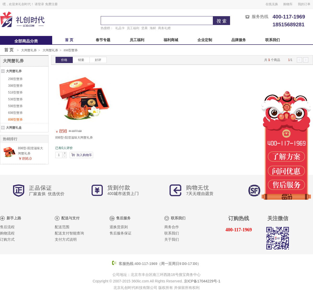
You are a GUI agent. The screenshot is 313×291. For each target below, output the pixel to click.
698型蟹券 (15, 113)
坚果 (144, 28)
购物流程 (7, 233)
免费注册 (51, 4)
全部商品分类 (26, 41)
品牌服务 (238, 40)
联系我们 (272, 40)
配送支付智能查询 (69, 233)
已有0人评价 (64, 148)
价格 (64, 60)
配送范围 (62, 227)
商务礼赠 (164, 28)
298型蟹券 (15, 79)
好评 (98, 60)
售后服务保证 (120, 233)
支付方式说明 (66, 240)
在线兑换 (272, 4)
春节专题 (103, 40)
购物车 (288, 4)
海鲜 (153, 28)
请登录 (39, 4)
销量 (81, 60)
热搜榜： (107, 28)
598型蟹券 (15, 106)
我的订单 (304, 4)
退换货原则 (119, 227)
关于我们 (171, 240)
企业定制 (204, 40)
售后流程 (7, 227)
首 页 (69, 40)
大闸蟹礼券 (29, 50)
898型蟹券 (71, 50)
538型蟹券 (15, 99)
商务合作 (171, 227)
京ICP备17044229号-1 (202, 281)
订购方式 (7, 240)
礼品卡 (120, 28)
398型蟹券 (15, 86)
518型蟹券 (15, 92)
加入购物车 (84, 155)
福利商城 (171, 40)
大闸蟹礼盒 (14, 127)
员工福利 (133, 28)
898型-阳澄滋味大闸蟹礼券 (74, 137)
